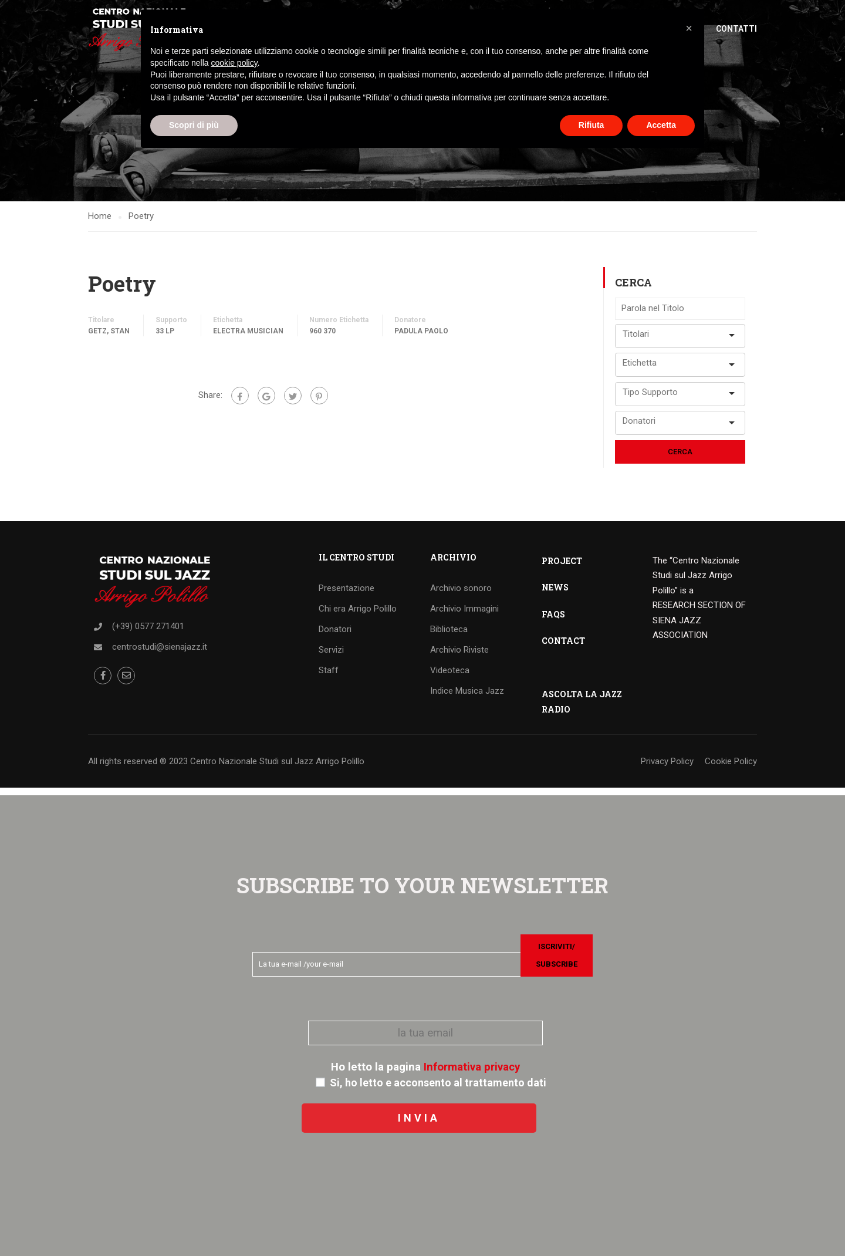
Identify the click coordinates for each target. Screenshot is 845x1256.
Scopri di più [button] (194, 125)
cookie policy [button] (234, 62)
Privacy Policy (667, 768)
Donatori (335, 636)
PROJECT (562, 567)
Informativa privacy (472, 1067)
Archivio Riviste (459, 656)
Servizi (331, 656)
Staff (329, 677)
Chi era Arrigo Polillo (358, 615)
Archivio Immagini (464, 615)
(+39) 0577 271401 (148, 633)
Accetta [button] (661, 125)
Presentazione (346, 595)
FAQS (553, 621)
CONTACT (563, 647)
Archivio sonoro (461, 595)
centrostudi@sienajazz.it (159, 654)
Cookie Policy (731, 768)
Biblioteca (449, 636)
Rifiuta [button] (591, 125)
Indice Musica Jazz (467, 698)
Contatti (736, 29)
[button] (689, 28)
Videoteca (449, 677)
